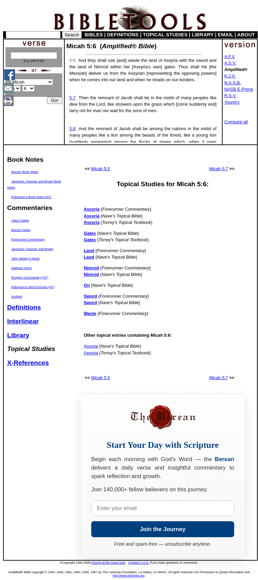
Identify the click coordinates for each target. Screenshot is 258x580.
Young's (232, 102)
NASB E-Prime (238, 89)
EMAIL (225, 34)
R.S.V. (230, 95)
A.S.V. (230, 63)
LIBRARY (202, 34)
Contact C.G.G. (138, 562)
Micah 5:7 (218, 168)
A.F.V (229, 56)
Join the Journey (163, 529)
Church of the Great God (108, 562)
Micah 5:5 (100, 168)
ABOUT (246, 34)
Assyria (91, 346)
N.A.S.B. (232, 82)
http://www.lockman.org (128, 575)
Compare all (236, 121)
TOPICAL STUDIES (165, 34)
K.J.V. (230, 75)
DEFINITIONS (123, 34)
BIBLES (94, 34)
